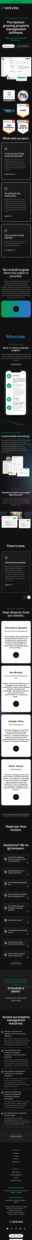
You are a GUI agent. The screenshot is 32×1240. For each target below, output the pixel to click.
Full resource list (16, 1144)
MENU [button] (29, 8)
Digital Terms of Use (15, 1218)
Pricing (16, 1164)
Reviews (16, 1167)
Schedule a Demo (16, 2)
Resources (16, 1170)
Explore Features (22, 46)
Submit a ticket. (16, 1009)
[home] (10, 8)
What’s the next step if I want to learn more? (16, 963)
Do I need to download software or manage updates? (16, 916)
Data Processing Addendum (15, 1220)
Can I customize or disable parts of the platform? (17, 903)
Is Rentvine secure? (15, 928)
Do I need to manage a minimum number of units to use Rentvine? (17, 867)
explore (7, 216)
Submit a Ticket (16, 1189)
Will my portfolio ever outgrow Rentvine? (15, 880)
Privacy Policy (12, 1222)
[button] (7, 1237)
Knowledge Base (16, 1183)
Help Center (16, 1180)
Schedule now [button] (8, 46)
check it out (9, 174)
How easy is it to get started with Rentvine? (16, 951)
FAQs (16, 1186)
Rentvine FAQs (16, 972)
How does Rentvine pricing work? (17, 939)
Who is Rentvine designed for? (17, 892)
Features (16, 1161)
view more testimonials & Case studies (16, 823)
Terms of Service (18, 1217)
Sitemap (21, 1222)
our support (9, 250)
